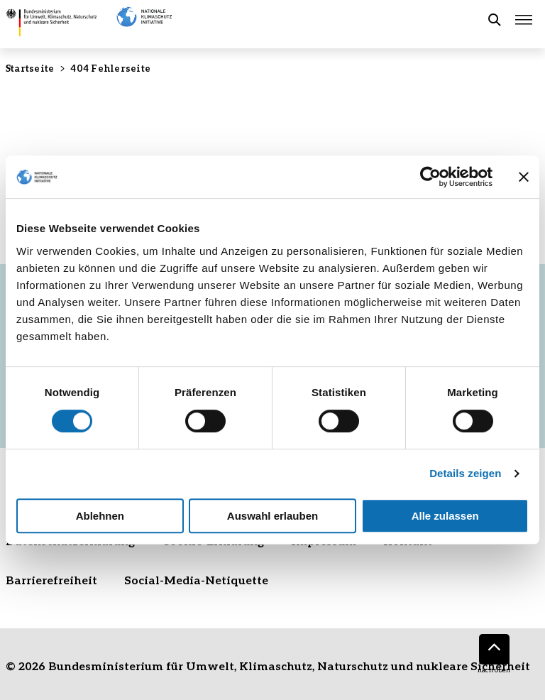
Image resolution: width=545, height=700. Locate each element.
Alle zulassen (445, 516)
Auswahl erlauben (272, 516)
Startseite (30, 68)
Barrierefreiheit (51, 579)
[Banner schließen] (524, 177)
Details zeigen (465, 473)
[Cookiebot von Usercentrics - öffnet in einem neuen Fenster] (430, 176)
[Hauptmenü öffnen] (523, 20)
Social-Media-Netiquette (196, 579)
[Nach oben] (494, 649)
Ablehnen (100, 516)
